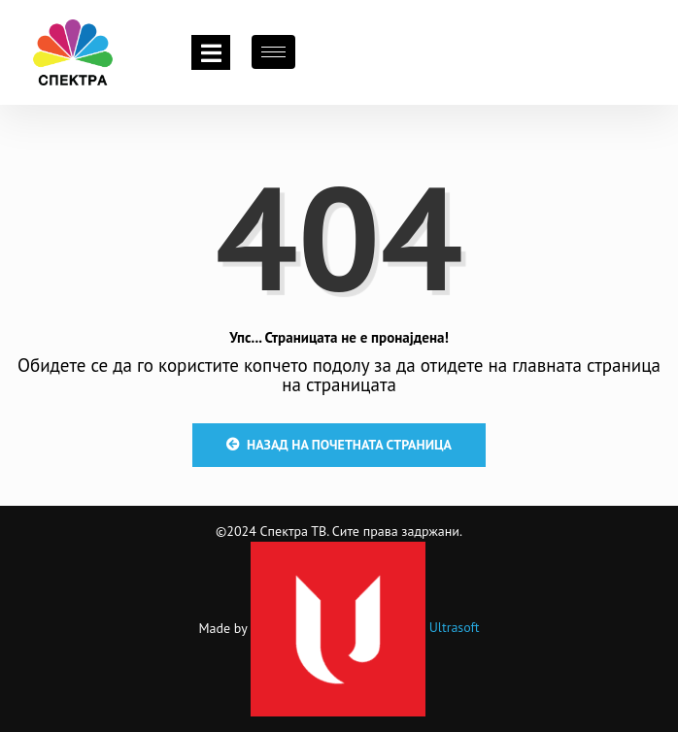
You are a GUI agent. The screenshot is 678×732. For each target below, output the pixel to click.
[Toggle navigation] (211, 52)
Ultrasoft (365, 627)
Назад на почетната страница (339, 444)
